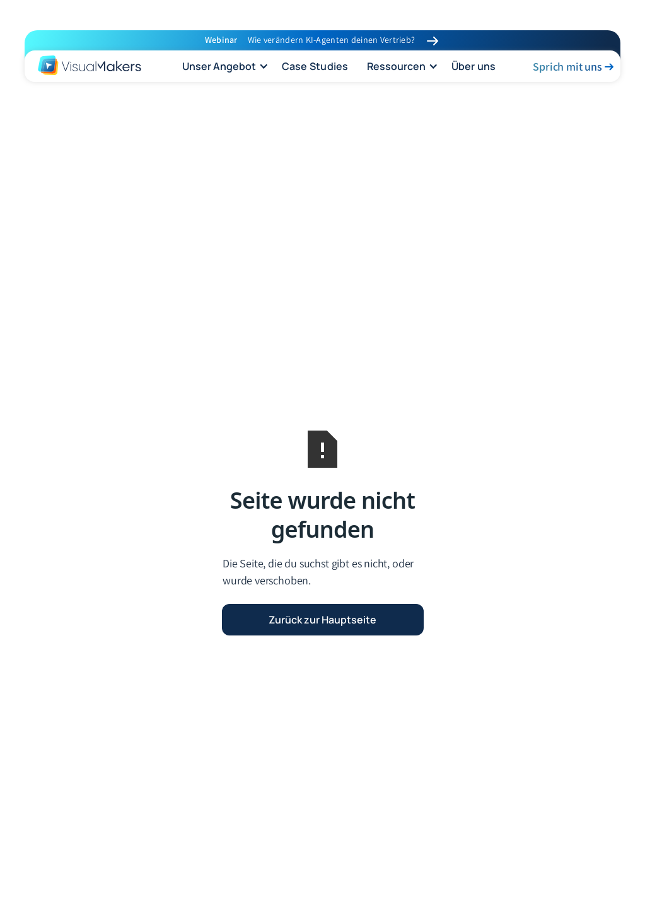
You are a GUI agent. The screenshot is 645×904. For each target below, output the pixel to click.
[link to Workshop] (432, 41)
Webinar (221, 39)
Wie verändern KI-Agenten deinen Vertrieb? (331, 39)
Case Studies (315, 66)
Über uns (473, 66)
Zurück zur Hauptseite (322, 620)
